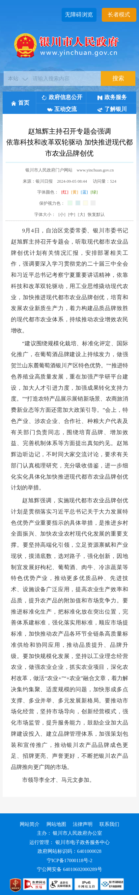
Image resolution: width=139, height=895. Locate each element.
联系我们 (109, 824)
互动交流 (62, 109)
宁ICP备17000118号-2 (70, 860)
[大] (81, 214)
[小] (61, 214)
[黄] (74, 192)
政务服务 (112, 97)
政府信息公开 (62, 97)
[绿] (94, 192)
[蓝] (84, 192)
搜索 (118, 78)
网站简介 (30, 824)
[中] (71, 214)
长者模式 (119, 15)
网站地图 (56, 824)
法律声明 (83, 824)
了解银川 (112, 109)
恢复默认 (96, 214)
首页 (20, 103)
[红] (64, 192)
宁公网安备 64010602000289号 (69, 869)
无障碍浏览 (79, 15)
